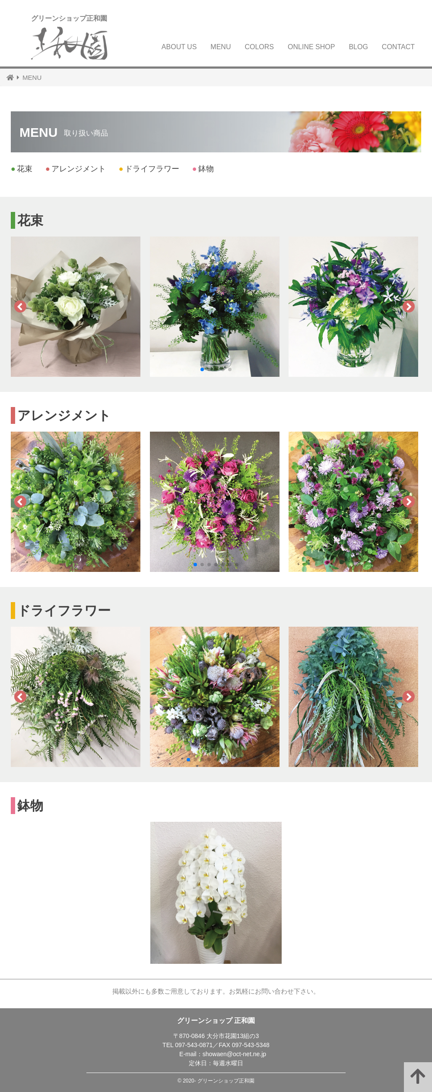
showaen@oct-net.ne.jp (234, 1054)
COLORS (259, 46)
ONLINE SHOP (311, 46)
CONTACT (398, 46)
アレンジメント (75, 168)
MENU (220, 46)
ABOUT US (179, 46)
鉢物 (203, 168)
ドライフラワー (149, 168)
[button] (202, 369)
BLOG (358, 46)
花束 (21, 168)
